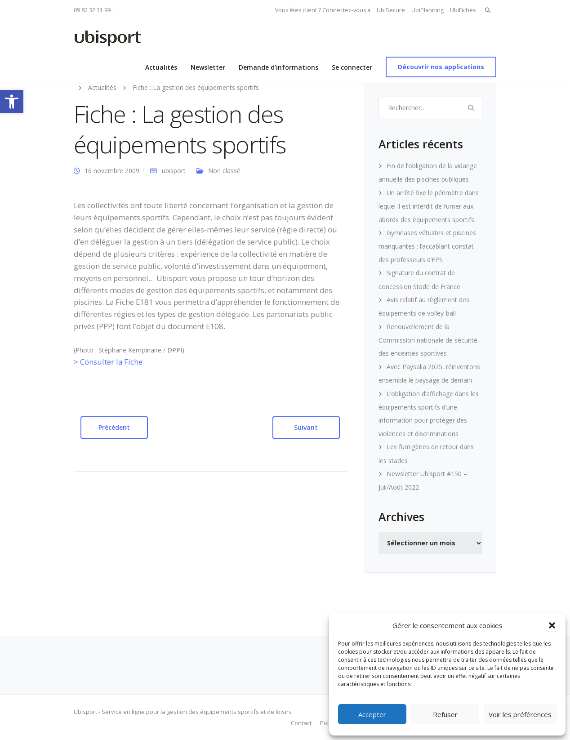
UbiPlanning (427, 10)
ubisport (174, 170)
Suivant (306, 427)
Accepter (372, 714)
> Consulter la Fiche (108, 362)
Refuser (445, 714)
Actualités (161, 67)
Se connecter (352, 67)
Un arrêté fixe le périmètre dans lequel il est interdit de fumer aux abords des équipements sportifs (429, 206)
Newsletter (208, 67)
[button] (11, 101)
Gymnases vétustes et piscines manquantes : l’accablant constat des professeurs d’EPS (427, 246)
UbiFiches (463, 10)
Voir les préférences (520, 714)
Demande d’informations (278, 67)
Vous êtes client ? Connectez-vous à (322, 10)
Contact (301, 723)
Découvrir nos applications (441, 66)
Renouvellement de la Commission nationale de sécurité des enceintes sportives (428, 340)
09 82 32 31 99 (92, 10)
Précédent (114, 427)
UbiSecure (391, 10)
